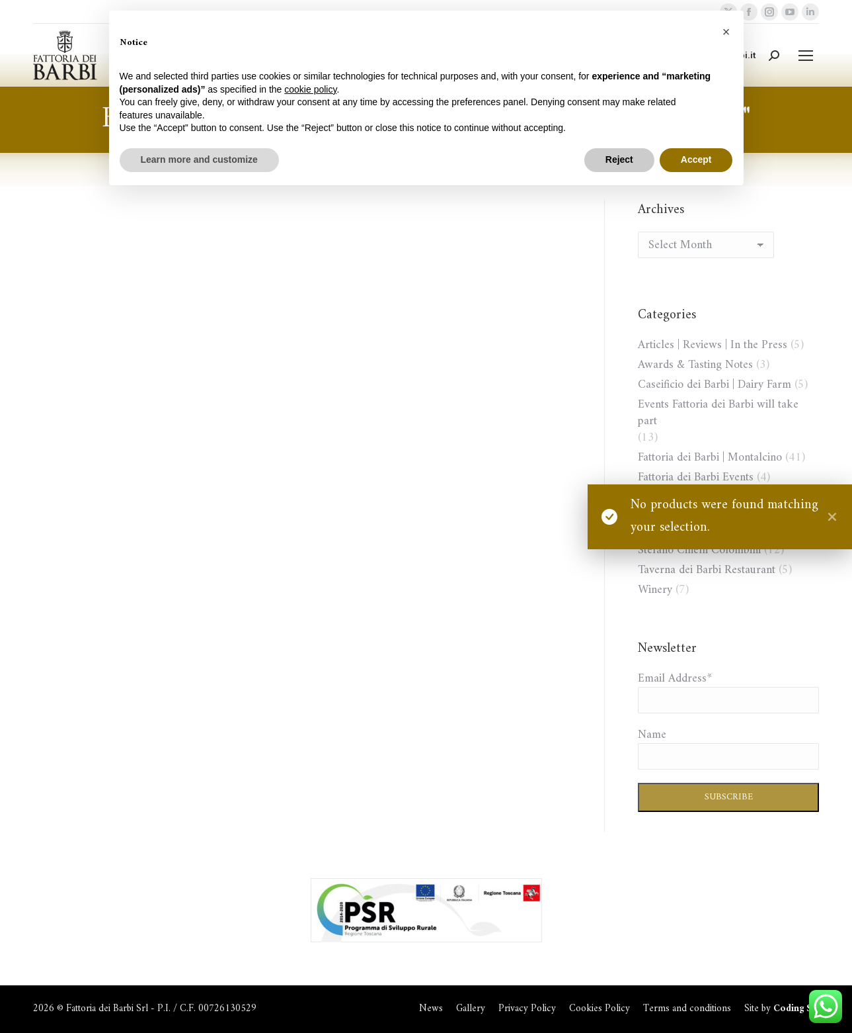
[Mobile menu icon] (806, 55)
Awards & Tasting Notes (695, 365)
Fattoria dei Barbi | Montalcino (710, 457)
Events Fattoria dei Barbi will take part (718, 412)
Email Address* (675, 678)
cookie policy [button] (310, 89)
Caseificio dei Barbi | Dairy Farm (714, 385)
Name (652, 735)
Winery (655, 590)
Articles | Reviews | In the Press (712, 345)
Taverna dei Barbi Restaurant (706, 570)
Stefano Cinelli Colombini (699, 550)
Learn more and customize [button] (199, 159)
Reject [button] (619, 159)
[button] (726, 31)
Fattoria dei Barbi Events (696, 477)
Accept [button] (696, 159)
